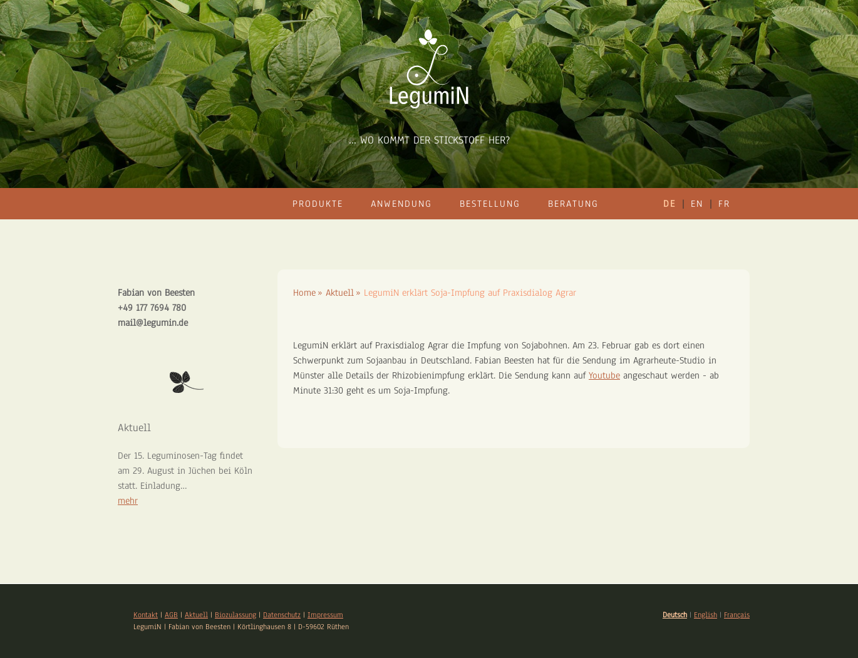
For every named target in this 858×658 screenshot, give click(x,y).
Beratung (573, 203)
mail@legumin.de (153, 322)
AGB (171, 615)
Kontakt (145, 615)
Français (737, 615)
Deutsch (675, 615)
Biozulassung (235, 615)
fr (724, 203)
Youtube (604, 375)
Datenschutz (282, 615)
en (697, 203)
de (669, 203)
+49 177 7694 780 (152, 307)
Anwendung (401, 203)
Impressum (325, 615)
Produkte (317, 203)
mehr (128, 500)
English (705, 615)
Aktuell (196, 615)
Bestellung (490, 203)
